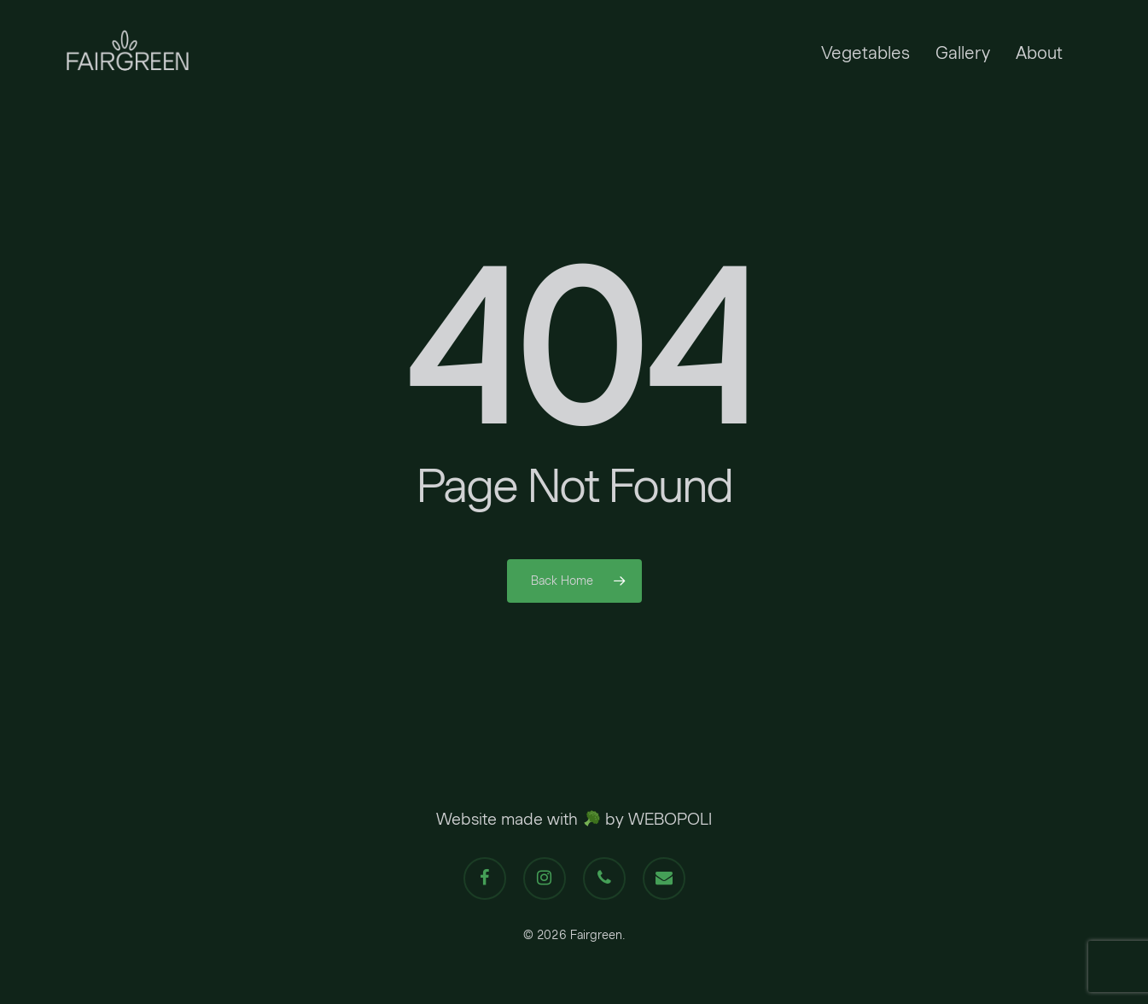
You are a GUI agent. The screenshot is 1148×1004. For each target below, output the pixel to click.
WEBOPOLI (670, 819)
